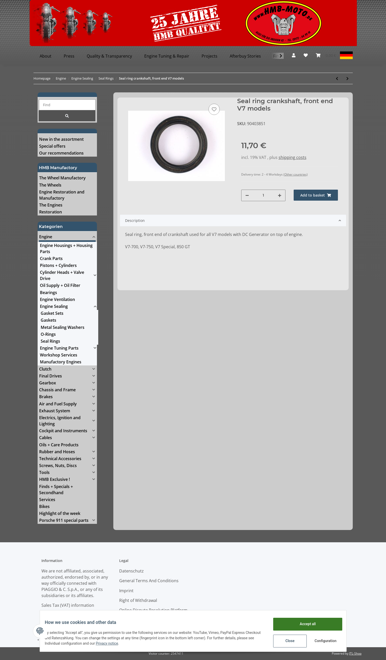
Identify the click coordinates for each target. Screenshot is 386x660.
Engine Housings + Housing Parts (66, 248)
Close (286, 641)
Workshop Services (58, 355)
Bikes (44, 506)
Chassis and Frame (57, 390)
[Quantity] (263, 195)
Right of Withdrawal (138, 600)
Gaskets (48, 320)
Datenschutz (131, 571)
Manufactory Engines (60, 362)
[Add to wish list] (214, 109)
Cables (45, 437)
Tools (44, 472)
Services (47, 499)
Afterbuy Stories (245, 56)
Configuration (323, 641)
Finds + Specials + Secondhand (56, 489)
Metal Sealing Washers (62, 327)
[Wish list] (306, 55)
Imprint (126, 590)
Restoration (50, 212)
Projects (209, 56)
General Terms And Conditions (149, 580)
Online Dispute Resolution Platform (153, 610)
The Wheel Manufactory (62, 178)
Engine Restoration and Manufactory (61, 195)
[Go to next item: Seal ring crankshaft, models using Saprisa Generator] (347, 78)
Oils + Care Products (59, 445)
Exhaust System (54, 411)
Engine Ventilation (57, 299)
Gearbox (47, 383)
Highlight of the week (59, 513)
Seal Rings (50, 341)
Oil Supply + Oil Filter (60, 285)
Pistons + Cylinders (58, 265)
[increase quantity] (279, 195)
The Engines (50, 205)
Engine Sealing (54, 306)
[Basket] (326, 55)
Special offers (52, 146)
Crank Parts (51, 258)
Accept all (304, 624)
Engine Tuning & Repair (166, 56)
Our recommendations (61, 153)
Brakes (46, 396)
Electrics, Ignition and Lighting (60, 421)
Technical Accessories (60, 458)
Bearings (48, 292)
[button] (294, 55)
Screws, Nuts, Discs (58, 465)
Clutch (45, 369)
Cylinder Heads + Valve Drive (62, 275)
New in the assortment (61, 139)
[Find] (67, 104)
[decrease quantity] (247, 195)
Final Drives (50, 376)
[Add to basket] (316, 195)
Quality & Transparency (109, 56)
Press (69, 56)
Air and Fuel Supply (58, 404)
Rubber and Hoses (57, 452)
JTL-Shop (355, 653)
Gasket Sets (52, 313)
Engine (45, 237)
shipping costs (292, 157)
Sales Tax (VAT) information (67, 605)
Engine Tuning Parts (59, 348)
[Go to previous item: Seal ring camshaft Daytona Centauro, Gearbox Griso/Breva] (337, 78)
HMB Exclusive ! (54, 479)
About (45, 56)
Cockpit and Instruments (63, 431)
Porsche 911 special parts (64, 520)
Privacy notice (128, 643)
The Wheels (50, 185)
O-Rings (48, 334)
